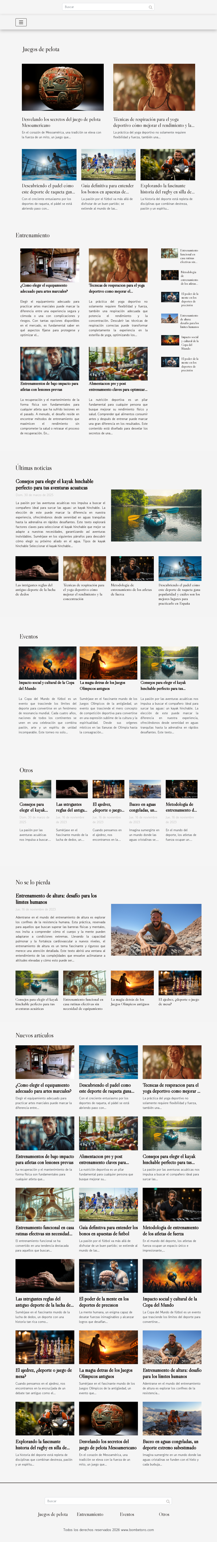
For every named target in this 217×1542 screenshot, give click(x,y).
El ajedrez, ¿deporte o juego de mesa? (107, 810)
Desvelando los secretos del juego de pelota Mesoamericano (108, 1444)
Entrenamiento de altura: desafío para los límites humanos (189, 321)
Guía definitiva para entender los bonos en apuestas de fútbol (107, 192)
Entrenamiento (90, 1514)
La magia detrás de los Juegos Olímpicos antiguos (130, 1001)
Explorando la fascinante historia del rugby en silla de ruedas (166, 192)
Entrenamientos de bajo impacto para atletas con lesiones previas (44, 1159)
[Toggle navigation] (21, 22)
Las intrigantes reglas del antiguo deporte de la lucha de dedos (35, 589)
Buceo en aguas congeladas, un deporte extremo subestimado (143, 813)
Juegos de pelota (53, 1514)
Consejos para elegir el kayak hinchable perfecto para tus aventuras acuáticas (54, 484)
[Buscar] (108, 7)
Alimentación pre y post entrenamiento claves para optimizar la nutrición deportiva (117, 389)
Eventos (127, 1514)
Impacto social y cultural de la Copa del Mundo (190, 342)
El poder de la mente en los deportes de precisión (189, 299)
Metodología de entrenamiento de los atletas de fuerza (189, 279)
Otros (164, 1514)
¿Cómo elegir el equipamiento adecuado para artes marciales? (43, 1088)
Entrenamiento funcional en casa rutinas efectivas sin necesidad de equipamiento (189, 259)
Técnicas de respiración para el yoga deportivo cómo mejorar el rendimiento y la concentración (152, 125)
